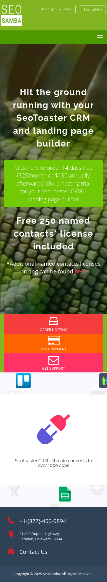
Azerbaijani (51, 9)
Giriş (68, 9)
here (81, 271)
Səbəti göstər (92, 9)
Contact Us (33, 551)
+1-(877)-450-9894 (42, 521)
